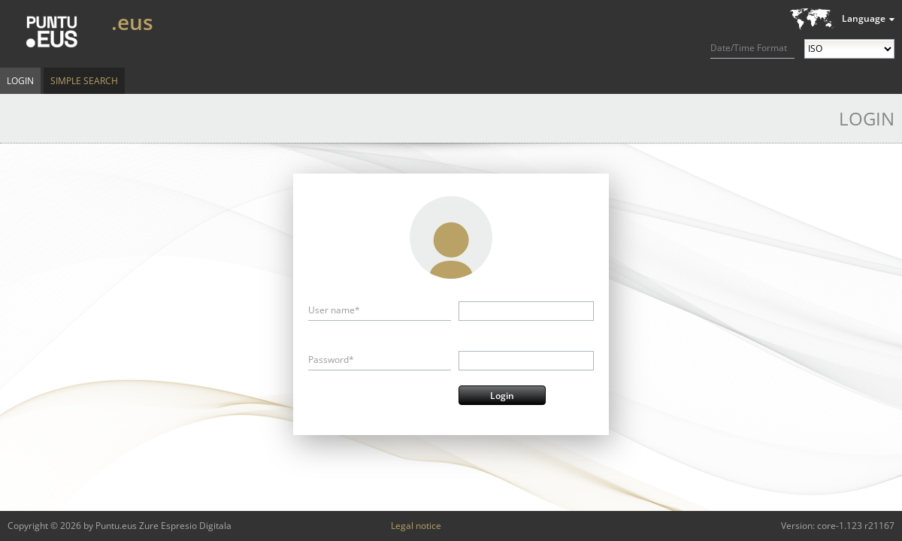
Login (20, 80)
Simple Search (84, 80)
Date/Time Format (748, 47)
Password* (331, 359)
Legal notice (416, 525)
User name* (334, 310)
